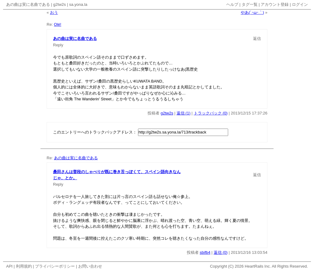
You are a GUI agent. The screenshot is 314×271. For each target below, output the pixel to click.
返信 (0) (221, 252)
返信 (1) (184, 113)
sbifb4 (205, 252)
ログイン (300, 4)
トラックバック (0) (211, 113)
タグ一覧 (250, 4)
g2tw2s (59, 4)
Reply (58, 45)
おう (54, 12)
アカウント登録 (275, 4)
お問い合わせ (90, 266)
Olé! (57, 24)
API (9, 266)
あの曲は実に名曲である (28, 4)
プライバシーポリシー (55, 266)
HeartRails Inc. (258, 266)
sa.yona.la (78, 4)
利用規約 (24, 266)
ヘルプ (232, 4)
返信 (257, 38)
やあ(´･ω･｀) (252, 12)
